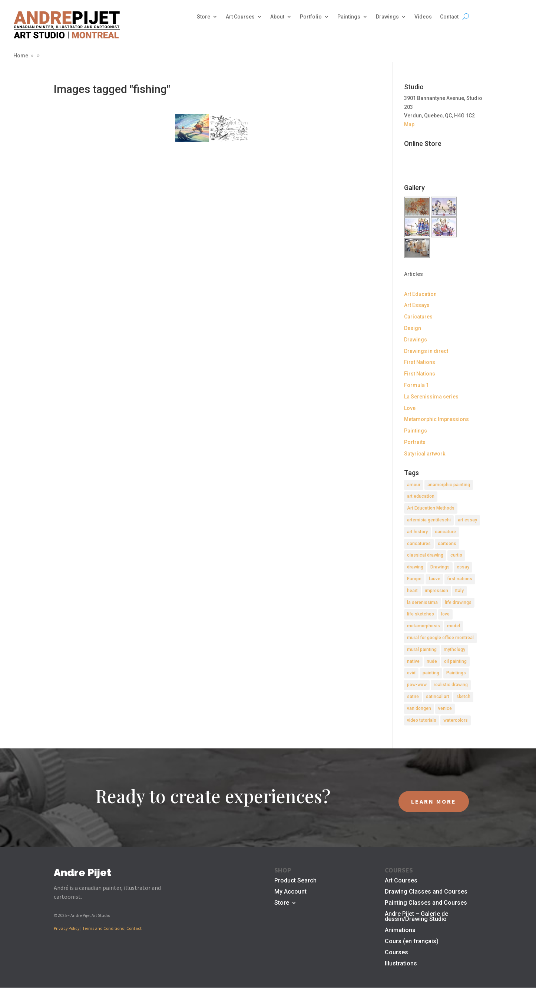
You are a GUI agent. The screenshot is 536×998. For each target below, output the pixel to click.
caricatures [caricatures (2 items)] (419, 543)
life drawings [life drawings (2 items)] (458, 602)
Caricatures (418, 317)
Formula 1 (416, 385)
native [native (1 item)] (413, 661)
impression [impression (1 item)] (436, 590)
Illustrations (401, 964)
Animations (400, 931)
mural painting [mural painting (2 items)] (422, 649)
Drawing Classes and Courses (426, 892)
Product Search (295, 881)
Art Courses (240, 17)
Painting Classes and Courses (426, 903)
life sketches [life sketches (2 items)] (420, 614)
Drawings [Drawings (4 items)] (440, 567)
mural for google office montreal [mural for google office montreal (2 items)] (440, 637)
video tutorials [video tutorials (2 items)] (421, 720)
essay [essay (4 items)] (463, 567)
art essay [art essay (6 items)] (467, 520)
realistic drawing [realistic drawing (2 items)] (451, 684)
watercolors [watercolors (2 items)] (455, 720)
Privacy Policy (67, 928)
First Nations (419, 362)
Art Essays (417, 305)
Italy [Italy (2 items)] (459, 590)
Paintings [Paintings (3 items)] (456, 672)
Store (203, 17)
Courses (396, 953)
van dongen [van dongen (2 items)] (419, 708)
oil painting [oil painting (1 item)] (455, 661)
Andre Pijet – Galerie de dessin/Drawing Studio (416, 916)
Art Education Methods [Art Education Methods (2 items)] (430, 508)
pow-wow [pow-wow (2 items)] (417, 684)
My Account (290, 892)
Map (409, 124)
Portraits (415, 442)
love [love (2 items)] (445, 614)
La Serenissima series (431, 397)
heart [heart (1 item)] (412, 590)
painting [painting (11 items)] (431, 672)
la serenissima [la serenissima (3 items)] (422, 602)
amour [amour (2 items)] (413, 484)
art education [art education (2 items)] (420, 496)
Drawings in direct (426, 351)
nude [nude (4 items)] (432, 661)
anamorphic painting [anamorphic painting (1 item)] (448, 484)
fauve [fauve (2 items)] (434, 578)
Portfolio (311, 17)
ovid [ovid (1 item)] (411, 672)
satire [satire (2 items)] (413, 696)
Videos (423, 17)
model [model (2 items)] (453, 625)
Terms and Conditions (103, 928)
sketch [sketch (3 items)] (463, 696)
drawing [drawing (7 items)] (415, 567)
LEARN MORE (433, 801)
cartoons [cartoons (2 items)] (447, 543)
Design (412, 328)
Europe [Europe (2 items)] (414, 578)
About (277, 17)
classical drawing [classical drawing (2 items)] (425, 555)
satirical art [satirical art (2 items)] (437, 696)
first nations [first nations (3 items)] (459, 578)
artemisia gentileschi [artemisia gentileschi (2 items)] (429, 520)
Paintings (348, 17)
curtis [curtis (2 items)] (456, 555)
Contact (449, 17)
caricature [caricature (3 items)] (445, 531)
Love (410, 408)
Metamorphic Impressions (436, 419)
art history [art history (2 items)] (417, 531)
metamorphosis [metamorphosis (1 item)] (423, 625)
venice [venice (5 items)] (445, 708)
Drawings (387, 17)
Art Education (420, 294)
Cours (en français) (412, 942)
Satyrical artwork (424, 454)
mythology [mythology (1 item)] (454, 649)
